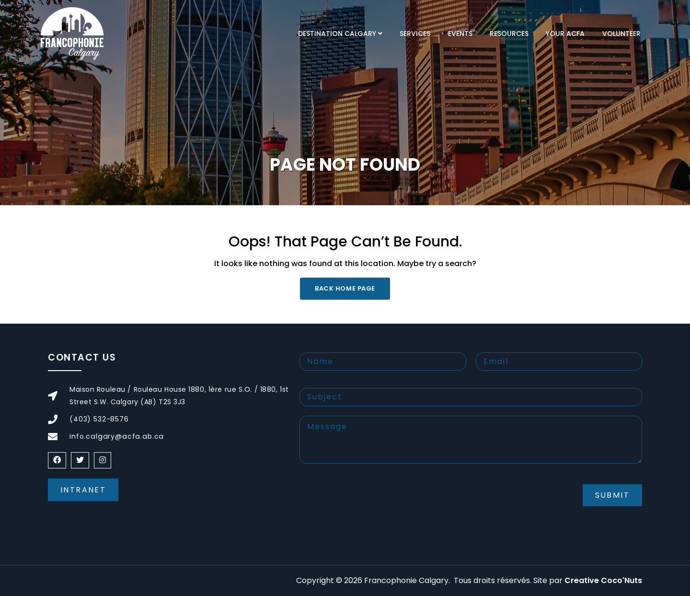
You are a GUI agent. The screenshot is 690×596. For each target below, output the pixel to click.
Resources (509, 33)
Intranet (83, 489)
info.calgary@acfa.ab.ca (115, 436)
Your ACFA (565, 33)
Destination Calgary (337, 33)
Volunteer (621, 33)
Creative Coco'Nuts (603, 580)
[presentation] (372, 503)
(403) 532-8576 (99, 419)
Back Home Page (345, 288)
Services (415, 33)
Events (460, 33)
